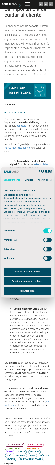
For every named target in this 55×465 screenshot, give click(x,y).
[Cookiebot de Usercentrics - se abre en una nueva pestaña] (39, 172)
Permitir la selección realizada (27, 281)
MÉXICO (43, 455)
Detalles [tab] (29, 180)
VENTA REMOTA (13, 448)
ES (41, 4)
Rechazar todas (27, 291)
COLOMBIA (20, 455)
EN (46, 4)
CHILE (32, 455)
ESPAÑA (21, 452)
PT (50, 4)
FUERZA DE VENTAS (15, 445)
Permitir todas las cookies (27, 271)
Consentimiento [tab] (11, 180)
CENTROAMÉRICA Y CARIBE (31, 459)
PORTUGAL (34, 452)
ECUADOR (11, 459)
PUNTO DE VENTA (35, 445)
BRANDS (10, 452)
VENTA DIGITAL (30, 448)
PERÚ (9, 455)
